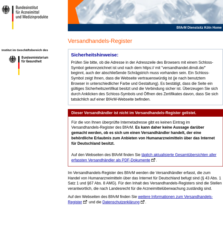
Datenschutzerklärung (120, 202)
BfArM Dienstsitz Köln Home (199, 27)
